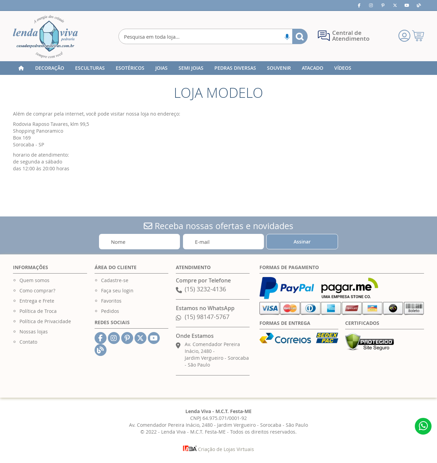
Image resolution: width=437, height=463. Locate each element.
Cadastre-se (114, 280)
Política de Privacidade (45, 321)
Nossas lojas (33, 331)
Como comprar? (37, 290)
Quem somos (34, 280)
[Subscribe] (302, 241)
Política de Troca (38, 311)
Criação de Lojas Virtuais (218, 449)
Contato (28, 342)
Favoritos (111, 300)
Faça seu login (117, 290)
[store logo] (45, 36)
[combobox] (212, 36)
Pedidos (110, 311)
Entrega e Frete (36, 300)
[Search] (300, 36)
